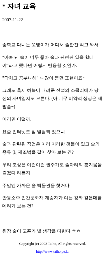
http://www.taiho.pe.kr (52, 251)
